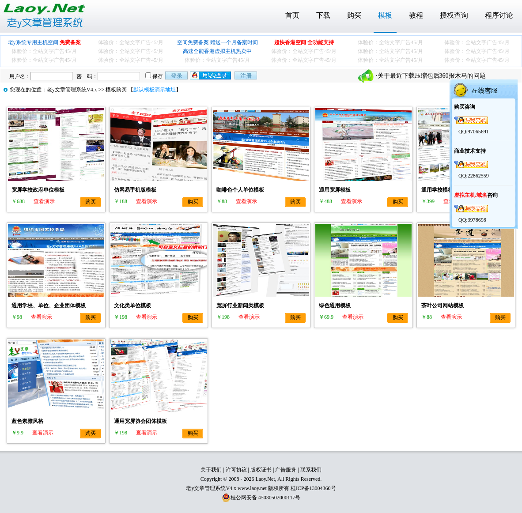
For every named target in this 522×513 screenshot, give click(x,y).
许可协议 (236, 470)
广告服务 (285, 470)
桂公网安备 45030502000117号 (266, 497)
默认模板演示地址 (154, 90)
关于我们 (211, 470)
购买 (354, 15)
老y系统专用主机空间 (44, 42)
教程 (416, 15)
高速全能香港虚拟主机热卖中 (217, 51)
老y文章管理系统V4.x (72, 90)
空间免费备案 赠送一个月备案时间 (217, 42)
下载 (323, 15)
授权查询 (454, 15)
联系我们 (311, 470)
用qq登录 (211, 75)
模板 (385, 15)
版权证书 (261, 470)
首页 (292, 15)
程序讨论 (499, 15)
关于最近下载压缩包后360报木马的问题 (432, 75)
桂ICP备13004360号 (313, 488)
